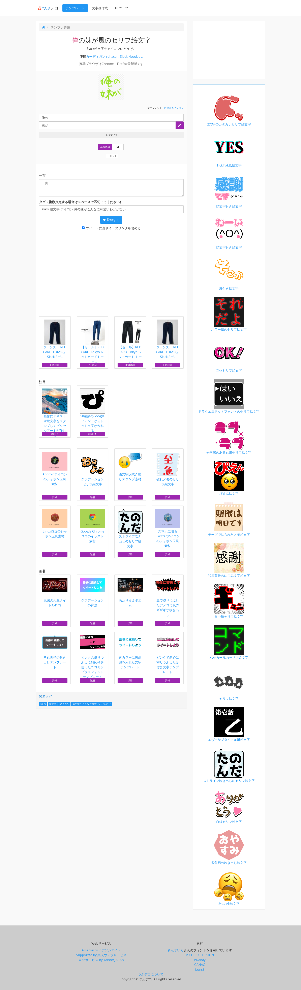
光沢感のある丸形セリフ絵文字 (229, 437)
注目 (42, 382)
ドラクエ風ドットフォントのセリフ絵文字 (229, 396)
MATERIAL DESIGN (199, 955)
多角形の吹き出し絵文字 (229, 847)
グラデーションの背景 (92, 592)
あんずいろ (176, 950)
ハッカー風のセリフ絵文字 (229, 642)
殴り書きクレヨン (174, 108)
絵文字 (52, 704)
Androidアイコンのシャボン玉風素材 (54, 469)
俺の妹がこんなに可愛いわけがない (91, 704)
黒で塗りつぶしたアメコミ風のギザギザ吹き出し (167, 597)
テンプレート (73, 8)
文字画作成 (98, 8)
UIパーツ (119, 8)
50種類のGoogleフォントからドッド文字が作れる (92, 411)
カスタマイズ (111, 135)
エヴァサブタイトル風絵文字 (229, 724)
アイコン (64, 704)
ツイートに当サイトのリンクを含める (111, 228)
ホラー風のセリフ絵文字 (229, 314)
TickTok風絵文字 (229, 150)
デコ (46, 8)
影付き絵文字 (229, 273)
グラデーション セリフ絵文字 (92, 469)
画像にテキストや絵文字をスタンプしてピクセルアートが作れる (54, 413)
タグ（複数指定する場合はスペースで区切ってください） (81, 202)
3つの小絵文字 (229, 888)
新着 (42, 571)
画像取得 (105, 147)
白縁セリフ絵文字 (229, 806)
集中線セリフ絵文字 (229, 601)
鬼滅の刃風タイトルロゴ (54, 592)
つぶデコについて (150, 974)
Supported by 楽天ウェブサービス (101, 955)
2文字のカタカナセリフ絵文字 (229, 109)
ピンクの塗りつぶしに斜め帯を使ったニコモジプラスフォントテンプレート (92, 657)
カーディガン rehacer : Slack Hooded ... (114, 56)
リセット (112, 156)
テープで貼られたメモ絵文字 (229, 519)
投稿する (111, 220)
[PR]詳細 (54, 365)
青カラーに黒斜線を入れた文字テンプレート (130, 652)
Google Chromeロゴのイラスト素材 (92, 526)
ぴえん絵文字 (229, 478)
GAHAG (199, 964)
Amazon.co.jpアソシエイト (101, 950)
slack (43, 704)
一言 (42, 176)
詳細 (55, 434)
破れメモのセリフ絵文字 (167, 469)
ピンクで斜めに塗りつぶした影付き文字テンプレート (167, 654)
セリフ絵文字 (229, 683)
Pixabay (200, 960)
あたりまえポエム (130, 592)
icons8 (200, 969)
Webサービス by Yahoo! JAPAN (101, 960)
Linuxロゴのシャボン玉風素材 (54, 523)
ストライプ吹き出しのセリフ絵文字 (130, 528)
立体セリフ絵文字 (229, 355)
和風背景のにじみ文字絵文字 (229, 560)
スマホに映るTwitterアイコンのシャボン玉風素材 (167, 528)
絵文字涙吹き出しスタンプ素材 (130, 466)
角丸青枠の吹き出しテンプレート (54, 652)
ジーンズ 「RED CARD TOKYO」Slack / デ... (54, 352)
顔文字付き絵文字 (229, 191)
